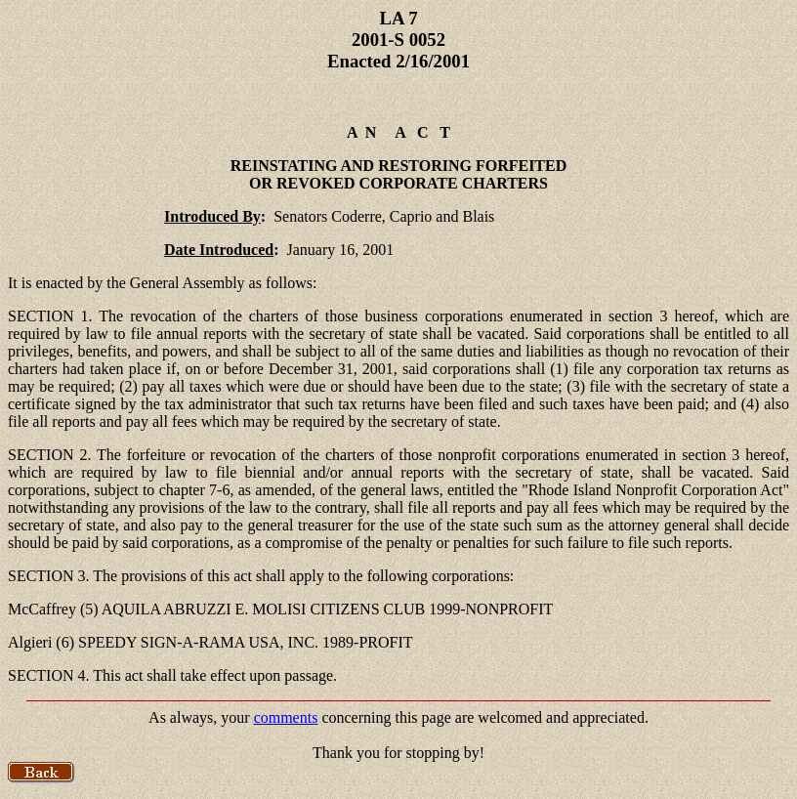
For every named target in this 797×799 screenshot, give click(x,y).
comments (286, 717)
